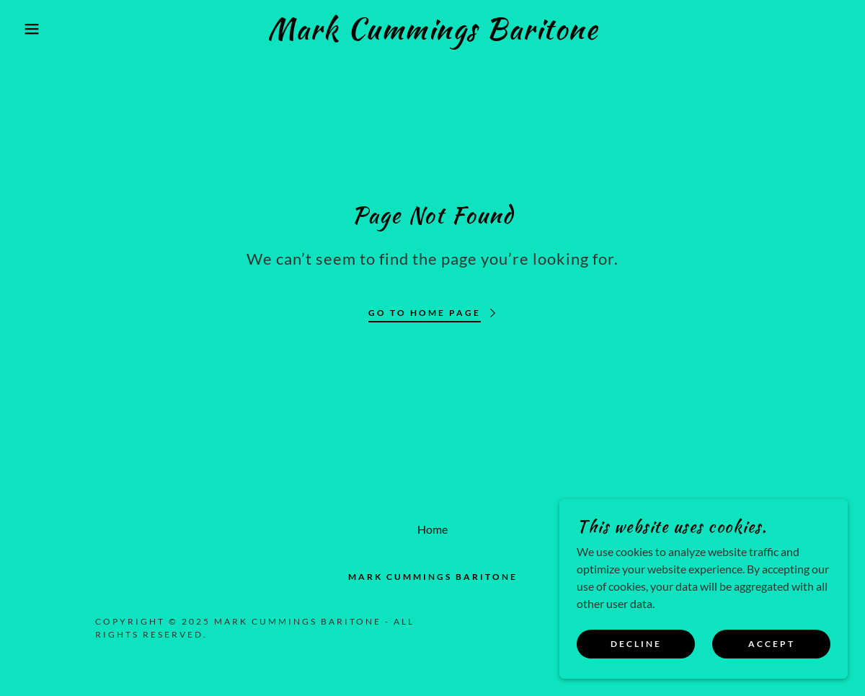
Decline (636, 644)
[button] (43, 28)
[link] (432, 34)
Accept (771, 644)
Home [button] (432, 529)
